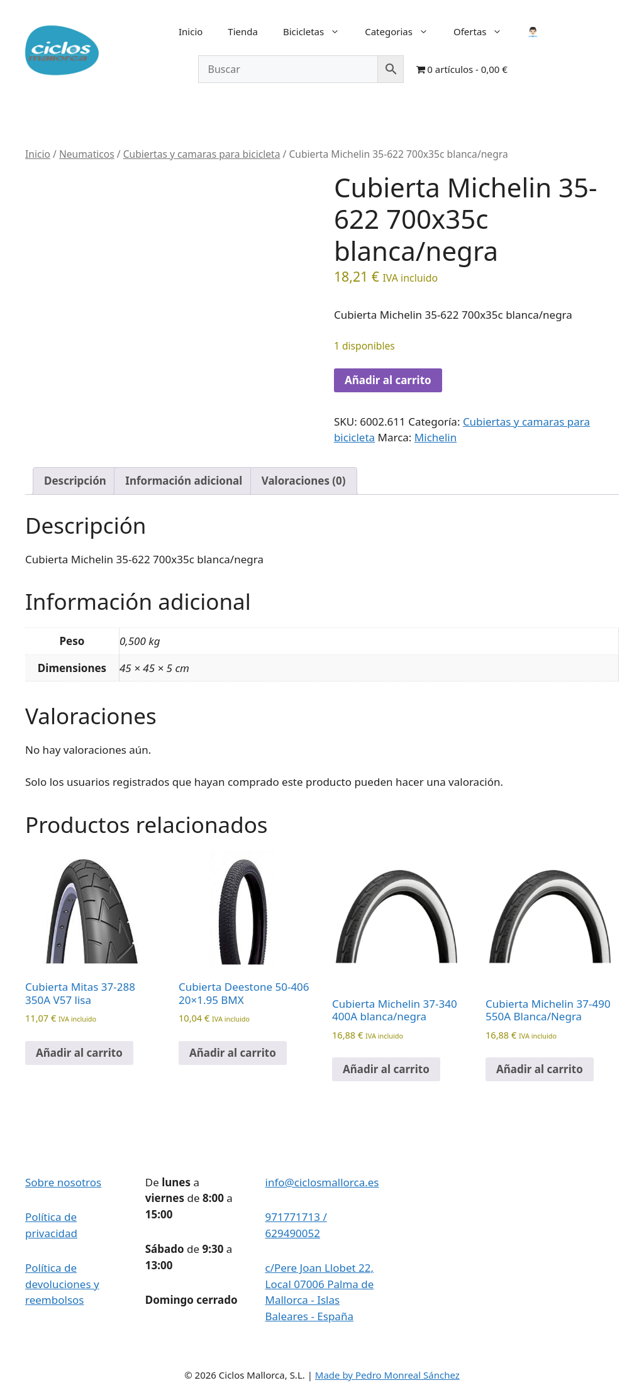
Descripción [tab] (75, 480)
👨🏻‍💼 (533, 31)
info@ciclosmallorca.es (322, 1182)
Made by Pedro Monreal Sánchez (387, 1375)
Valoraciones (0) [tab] (304, 480)
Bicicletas (317, 31)
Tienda (243, 31)
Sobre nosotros (63, 1182)
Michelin (435, 437)
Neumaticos (86, 154)
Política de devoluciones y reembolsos (62, 1283)
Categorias (403, 31)
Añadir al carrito (388, 380)
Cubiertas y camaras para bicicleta (201, 154)
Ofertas (484, 31)
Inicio (191, 31)
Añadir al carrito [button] (79, 1052)
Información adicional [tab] (183, 480)
